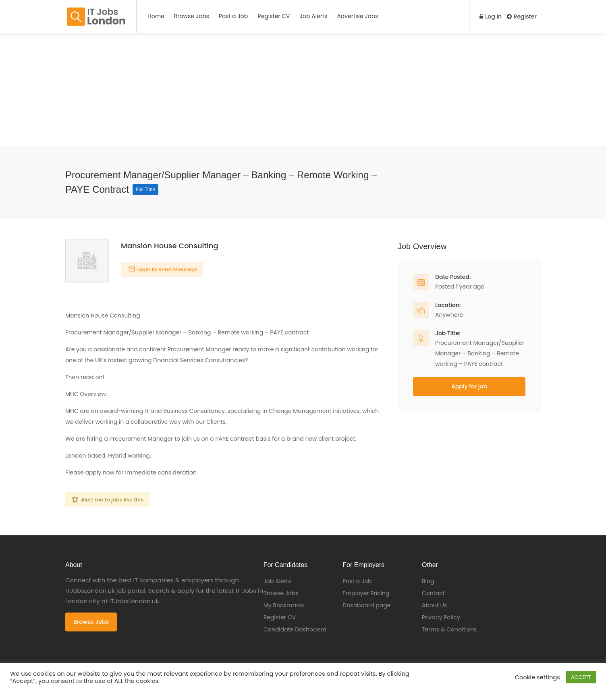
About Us (434, 605)
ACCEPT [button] (581, 677)
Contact (433, 593)
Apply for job (469, 386)
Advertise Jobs (357, 16)
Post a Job (233, 16)
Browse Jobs (191, 16)
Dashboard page (366, 605)
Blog (428, 581)
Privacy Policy (441, 617)
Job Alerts (314, 16)
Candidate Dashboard (295, 629)
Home (155, 16)
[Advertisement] (242, 89)
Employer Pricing (365, 593)
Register (522, 16)
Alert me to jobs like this (112, 499)
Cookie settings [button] (537, 677)
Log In (489, 16)
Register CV (273, 16)
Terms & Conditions (449, 629)
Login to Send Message (166, 269)
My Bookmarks (284, 605)
